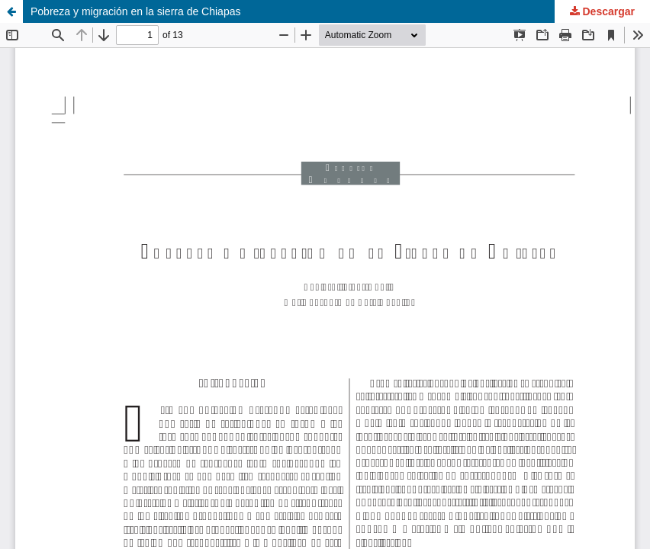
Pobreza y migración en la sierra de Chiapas (135, 11)
